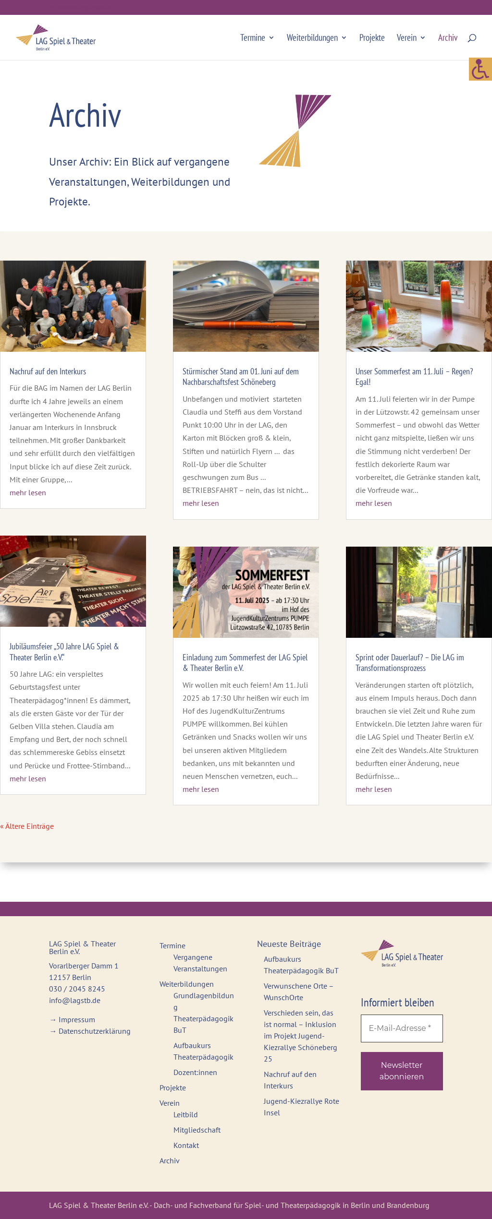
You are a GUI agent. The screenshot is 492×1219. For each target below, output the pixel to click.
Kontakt (186, 1145)
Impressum (77, 1019)
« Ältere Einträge (27, 826)
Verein (407, 38)
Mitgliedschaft (197, 1130)
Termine (252, 38)
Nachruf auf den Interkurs (48, 371)
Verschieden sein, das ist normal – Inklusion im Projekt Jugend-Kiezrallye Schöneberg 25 (300, 1036)
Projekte (372, 38)
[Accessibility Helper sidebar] (480, 25)
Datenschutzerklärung (95, 1031)
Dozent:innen (195, 1072)
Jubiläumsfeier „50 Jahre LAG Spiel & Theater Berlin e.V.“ (64, 652)
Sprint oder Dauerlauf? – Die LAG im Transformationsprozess (410, 663)
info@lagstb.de (74, 1000)
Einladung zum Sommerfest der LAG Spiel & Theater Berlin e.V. (245, 663)
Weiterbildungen (312, 38)
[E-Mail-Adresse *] (402, 1028)
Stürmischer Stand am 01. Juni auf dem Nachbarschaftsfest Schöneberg (241, 377)
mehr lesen (28, 492)
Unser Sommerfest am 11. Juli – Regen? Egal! (414, 377)
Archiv (447, 38)
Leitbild (185, 1114)
